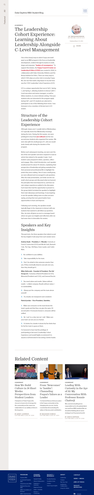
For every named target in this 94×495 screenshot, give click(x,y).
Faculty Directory (51, 479)
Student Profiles (37, 479)
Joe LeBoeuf (41, 137)
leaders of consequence (44, 65)
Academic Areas (51, 481)
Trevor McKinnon (77, 36)
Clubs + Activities (38, 489)
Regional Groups (38, 487)
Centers (49, 483)
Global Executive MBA (25, 483)
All (4, 11)
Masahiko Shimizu (49, 414)
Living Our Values (64, 488)
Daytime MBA (23, 477)
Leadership (19, 382)
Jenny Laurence (23, 414)
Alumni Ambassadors (39, 481)
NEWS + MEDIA (79, 478)
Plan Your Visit (63, 482)
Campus (62, 480)
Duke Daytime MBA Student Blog (29, 12)
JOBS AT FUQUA (79, 482)
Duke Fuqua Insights (52, 485)
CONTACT (77, 475)
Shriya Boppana (73, 417)
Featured (4, 20)
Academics (19, 25)
